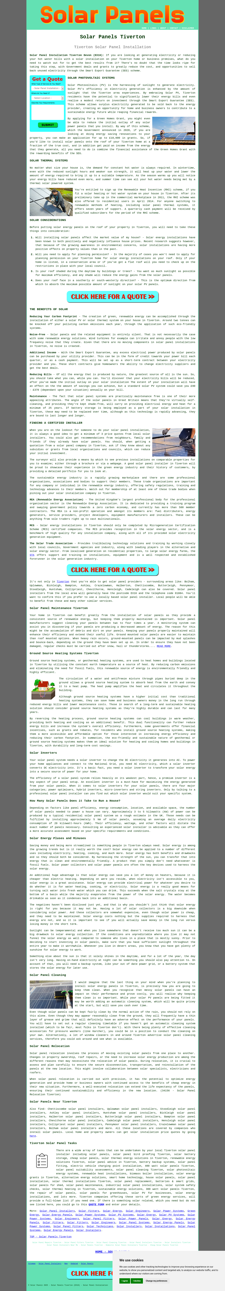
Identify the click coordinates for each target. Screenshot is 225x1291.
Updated (74, 1264)
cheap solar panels (84, 1158)
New (66, 1264)
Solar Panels (87, 1264)
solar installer (135, 827)
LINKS (153, 28)
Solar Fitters (88, 1211)
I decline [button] (137, 1281)
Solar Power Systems (168, 1211)
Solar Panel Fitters (98, 1218)
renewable (82, 205)
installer (75, 793)
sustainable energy (81, 112)
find (41, 1109)
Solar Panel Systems (134, 1222)
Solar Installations (160, 1226)
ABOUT (163, 28)
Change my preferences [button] (156, 1281)
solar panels (74, 141)
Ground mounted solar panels (138, 634)
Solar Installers (129, 1226)
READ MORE (164, 646)
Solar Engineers (138, 1211)
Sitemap (31, 1264)
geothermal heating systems (103, 660)
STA (32, 555)
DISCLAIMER (188, 28)
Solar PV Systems (121, 1214)
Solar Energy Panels (57, 1214)
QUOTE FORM (96, 1204)
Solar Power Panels (133, 1218)
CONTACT (174, 28)
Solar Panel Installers (57, 1211)
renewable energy (77, 619)
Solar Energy (112, 1211)
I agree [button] (125, 1281)
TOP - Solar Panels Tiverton (51, 1236)
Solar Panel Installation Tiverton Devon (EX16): (67, 55)
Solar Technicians (100, 1226)
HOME (144, 28)
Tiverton (63, 581)
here (33, 1136)
